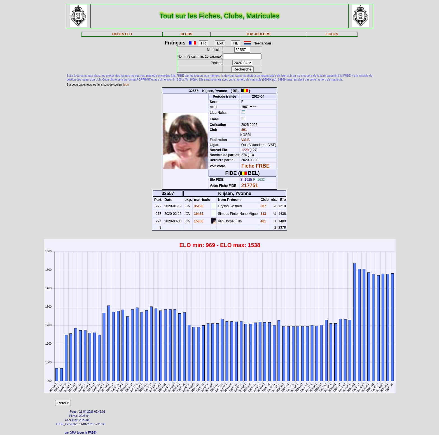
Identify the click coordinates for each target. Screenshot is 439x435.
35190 (198, 206)
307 (263, 206)
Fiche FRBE (255, 166)
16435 (198, 214)
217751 (249, 185)
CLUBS (186, 34)
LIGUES (332, 34)
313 (263, 214)
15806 (198, 221)
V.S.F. (245, 140)
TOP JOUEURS (258, 34)
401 (243, 130)
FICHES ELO (122, 34)
